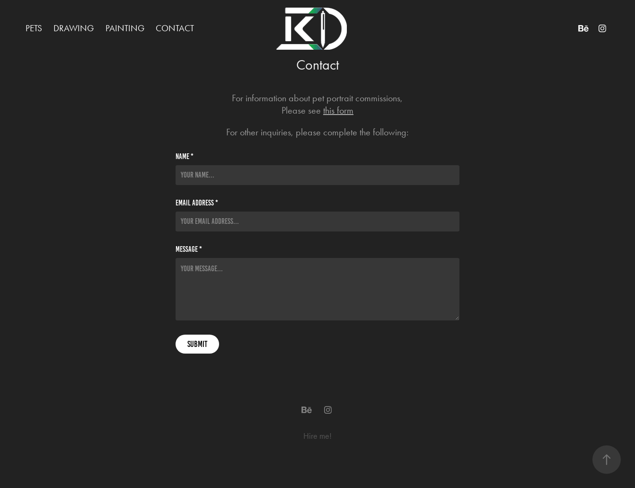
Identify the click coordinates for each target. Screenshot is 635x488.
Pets (34, 28)
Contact (175, 28)
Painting (125, 28)
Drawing (73, 28)
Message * (189, 249)
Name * (185, 156)
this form (338, 110)
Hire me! (317, 436)
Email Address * (197, 203)
